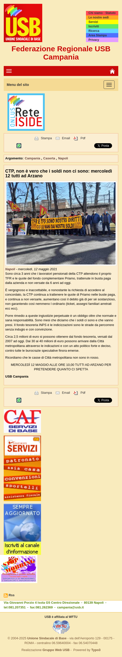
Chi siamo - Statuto (102, 13)
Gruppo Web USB (56, 650)
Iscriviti (93, 26)
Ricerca (93, 31)
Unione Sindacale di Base (47, 638)
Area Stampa (97, 35)
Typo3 (95, 650)
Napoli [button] (63, 158)
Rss (12, 595)
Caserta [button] (49, 158)
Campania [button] (33, 158)
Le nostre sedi (98, 17)
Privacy (93, 40)
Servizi (93, 22)
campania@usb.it (70, 607)
